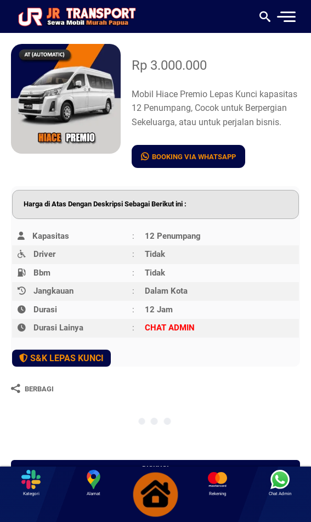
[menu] (286, 17)
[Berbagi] (32, 389)
